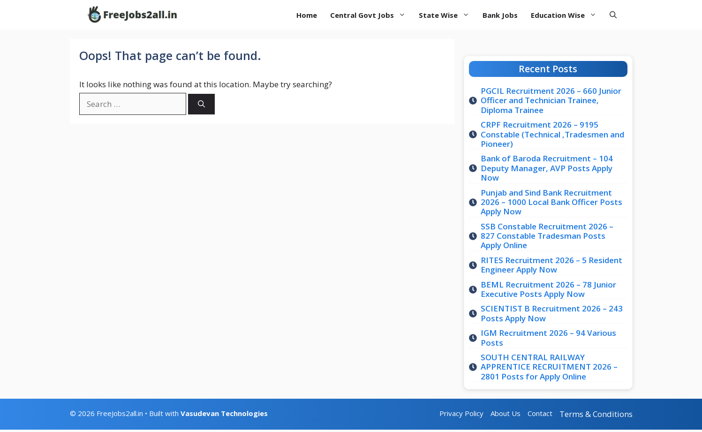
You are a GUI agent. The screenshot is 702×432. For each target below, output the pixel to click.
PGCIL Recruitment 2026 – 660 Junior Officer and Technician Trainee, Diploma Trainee (551, 100)
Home (306, 15)
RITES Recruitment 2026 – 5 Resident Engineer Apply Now (551, 265)
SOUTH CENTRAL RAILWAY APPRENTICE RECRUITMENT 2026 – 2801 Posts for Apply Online (549, 367)
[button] (613, 15)
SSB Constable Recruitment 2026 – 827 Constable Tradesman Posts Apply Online (547, 236)
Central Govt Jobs (371, 15)
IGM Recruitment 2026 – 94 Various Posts (548, 337)
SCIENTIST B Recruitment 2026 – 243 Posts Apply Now (552, 313)
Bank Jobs (500, 15)
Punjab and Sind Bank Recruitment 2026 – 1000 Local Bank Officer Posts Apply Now (551, 202)
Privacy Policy (461, 413)
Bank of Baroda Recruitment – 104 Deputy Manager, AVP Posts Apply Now (547, 168)
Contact (540, 413)
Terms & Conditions (596, 414)
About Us (506, 413)
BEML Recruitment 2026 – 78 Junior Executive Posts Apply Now (548, 289)
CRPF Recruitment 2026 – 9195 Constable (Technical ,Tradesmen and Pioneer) (552, 134)
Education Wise (567, 15)
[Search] (201, 104)
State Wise (447, 15)
